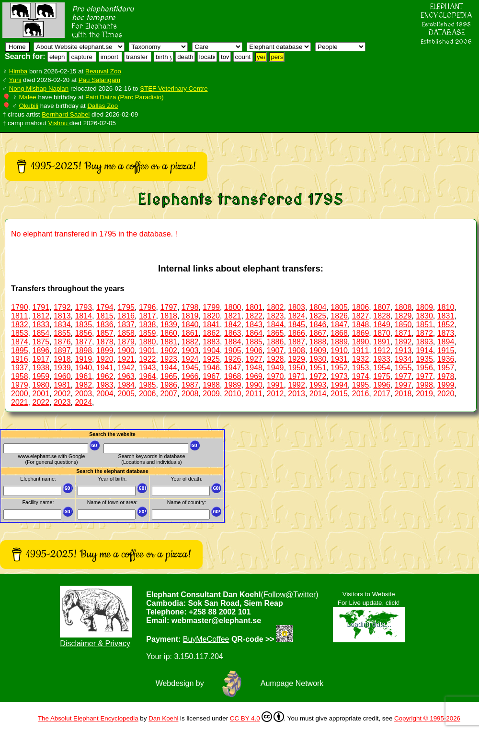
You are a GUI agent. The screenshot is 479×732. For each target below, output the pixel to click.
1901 (147, 350)
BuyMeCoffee (206, 639)
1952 (339, 368)
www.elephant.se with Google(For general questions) (51, 459)
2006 (147, 394)
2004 (105, 394)
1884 (232, 342)
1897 (62, 350)
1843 (253, 324)
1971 (296, 376)
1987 (190, 385)
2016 (360, 394)
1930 (318, 359)
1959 (40, 376)
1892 (403, 342)
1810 (446, 307)
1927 (253, 359)
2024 (83, 402)
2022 (40, 402)
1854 (40, 333)
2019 (424, 394)
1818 (168, 316)
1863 (232, 333)
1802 (275, 307)
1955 (403, 368)
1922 (147, 359)
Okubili (28, 105)
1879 (126, 342)
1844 (275, 324)
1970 (275, 376)
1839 (168, 324)
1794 (105, 307)
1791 (40, 307)
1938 (40, 368)
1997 (403, 385)
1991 (275, 385)
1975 (381, 376)
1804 (318, 307)
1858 (126, 333)
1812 (40, 316)
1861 (190, 333)
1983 (105, 385)
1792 (62, 307)
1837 (126, 324)
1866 (296, 333)
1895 (19, 350)
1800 (232, 307)
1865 (275, 333)
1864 (253, 333)
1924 (190, 359)
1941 (105, 368)
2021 (19, 402)
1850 (403, 324)
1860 (168, 333)
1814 (83, 316)
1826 (339, 316)
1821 (232, 316)
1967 (211, 376)
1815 (105, 316)
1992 (296, 385)
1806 (360, 307)
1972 (318, 376)
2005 (126, 394)
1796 (147, 307)
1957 (446, 368)
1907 (275, 350)
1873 (446, 333)
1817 (147, 316)
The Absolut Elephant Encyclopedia (88, 718)
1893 (424, 342)
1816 (126, 316)
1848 (360, 324)
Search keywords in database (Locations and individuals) (151, 459)
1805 (339, 307)
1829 (403, 316)
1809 (424, 307)
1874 (19, 342)
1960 (62, 376)
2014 (318, 394)
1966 (190, 376)
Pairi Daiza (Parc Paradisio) (124, 97)
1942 (126, 368)
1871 (403, 333)
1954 (381, 368)
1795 (126, 307)
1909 (318, 350)
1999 (446, 385)
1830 (424, 316)
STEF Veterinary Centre (173, 88)
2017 (381, 394)
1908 (296, 350)
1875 (40, 342)
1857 (105, 333)
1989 (232, 385)
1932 (360, 359)
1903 (190, 350)
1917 (40, 359)
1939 (62, 368)
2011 (253, 394)
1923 (168, 359)
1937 (19, 368)
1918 (62, 359)
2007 (168, 394)
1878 (105, 342)
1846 (318, 324)
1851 (424, 324)
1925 (211, 359)
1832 (19, 324)
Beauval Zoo (103, 71)
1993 (318, 385)
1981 (62, 385)
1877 (83, 342)
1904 (211, 350)
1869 (360, 333)
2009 (211, 394)
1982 (83, 385)
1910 (339, 350)
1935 (424, 359)
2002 (62, 394)
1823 (275, 316)
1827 (360, 316)
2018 (403, 394)
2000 (19, 394)
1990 (253, 385)
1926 (232, 359)
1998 (424, 385)
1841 (211, 324)
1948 (253, 368)
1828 (381, 316)
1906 (253, 350)
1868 (339, 333)
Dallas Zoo (102, 105)
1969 (253, 376)
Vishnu (58, 123)
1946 (211, 368)
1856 (83, 333)
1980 (40, 385)
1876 (62, 342)
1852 (446, 324)
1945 (190, 368)
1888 (318, 342)
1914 (424, 350)
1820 (211, 316)
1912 (381, 350)
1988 (211, 385)
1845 (296, 324)
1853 (19, 333)
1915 (446, 350)
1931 (339, 359)
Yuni (15, 79)
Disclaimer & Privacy (95, 643)
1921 (126, 359)
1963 (126, 376)
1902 (168, 350)
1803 (296, 307)
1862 (211, 333)
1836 (105, 324)
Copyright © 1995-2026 (427, 718)
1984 (126, 385)
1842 (232, 324)
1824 (296, 316)
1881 (168, 342)
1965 (168, 376)
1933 (381, 359)
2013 (296, 394)
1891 (381, 342)
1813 (62, 316)
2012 (275, 394)
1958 (19, 376)
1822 (253, 316)
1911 (360, 350)
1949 (275, 368)
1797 (168, 307)
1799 (211, 307)
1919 (83, 359)
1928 (275, 359)
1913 (403, 350)
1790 (19, 307)
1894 (446, 342)
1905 (232, 350)
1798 (190, 307)
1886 (275, 342)
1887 (296, 342)
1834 (62, 324)
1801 (253, 307)
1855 (62, 333)
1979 (19, 385)
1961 (83, 376)
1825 (318, 316)
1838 (147, 324)
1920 (105, 359)
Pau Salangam (99, 79)
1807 (381, 307)
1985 (147, 385)
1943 (147, 368)
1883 (211, 342)
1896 (40, 350)
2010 (232, 394)
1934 (403, 359)
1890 (360, 342)
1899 (105, 350)
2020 (446, 394)
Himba (18, 71)
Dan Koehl (163, 718)
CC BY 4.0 (257, 716)
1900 (126, 350)
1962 (105, 376)
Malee (27, 97)
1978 (446, 376)
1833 (40, 324)
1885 (253, 342)
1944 (168, 368)
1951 (318, 368)
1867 (318, 333)
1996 (381, 385)
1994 (339, 385)
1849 (381, 324)
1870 (381, 333)
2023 (62, 402)
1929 (296, 359)
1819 (190, 316)
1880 (147, 342)
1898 (83, 350)
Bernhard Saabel (66, 114)
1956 (424, 368)
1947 (232, 368)
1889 (339, 342)
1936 (446, 359)
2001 (40, 394)
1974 (360, 376)
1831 (446, 316)
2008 (190, 394)
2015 (339, 394)
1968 (232, 376)
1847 (339, 324)
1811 (19, 316)
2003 (83, 394)
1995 (360, 385)
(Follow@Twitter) (289, 594)
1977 (403, 376)
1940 (83, 368)
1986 (168, 385)
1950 (296, 368)
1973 (339, 376)
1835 (83, 324)
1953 (360, 368)
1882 (190, 342)
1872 (424, 333)
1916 (19, 359)
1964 (147, 376)
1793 (83, 307)
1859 (147, 333)
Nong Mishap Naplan (38, 88)
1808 (403, 307)
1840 (190, 324)
